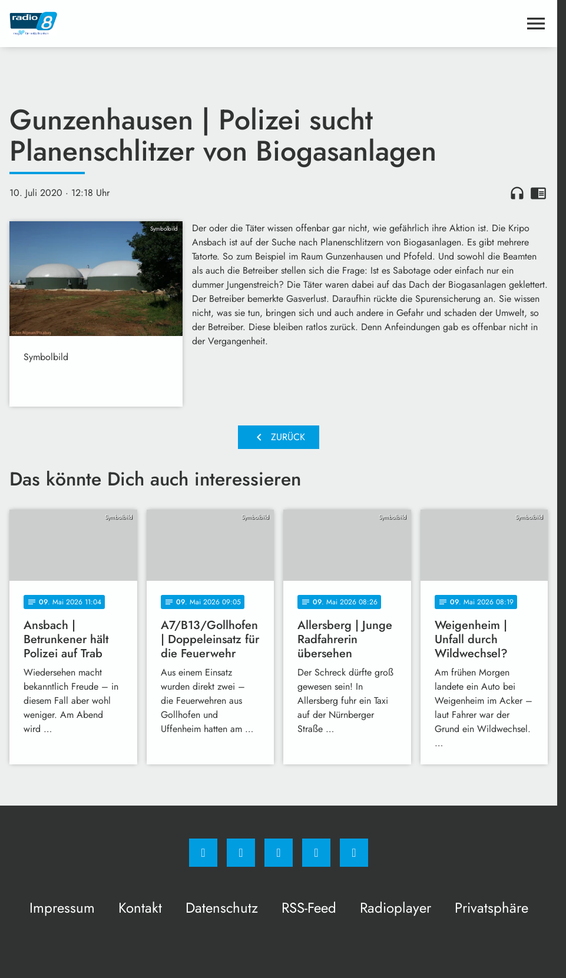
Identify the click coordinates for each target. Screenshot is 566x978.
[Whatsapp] (278, 853)
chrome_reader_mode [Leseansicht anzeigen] (538, 193)
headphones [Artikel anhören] (517, 193)
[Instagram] (241, 853)
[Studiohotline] (316, 853)
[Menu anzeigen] (536, 23)
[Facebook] (203, 853)
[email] (354, 853)
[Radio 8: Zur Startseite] (144, 23)
